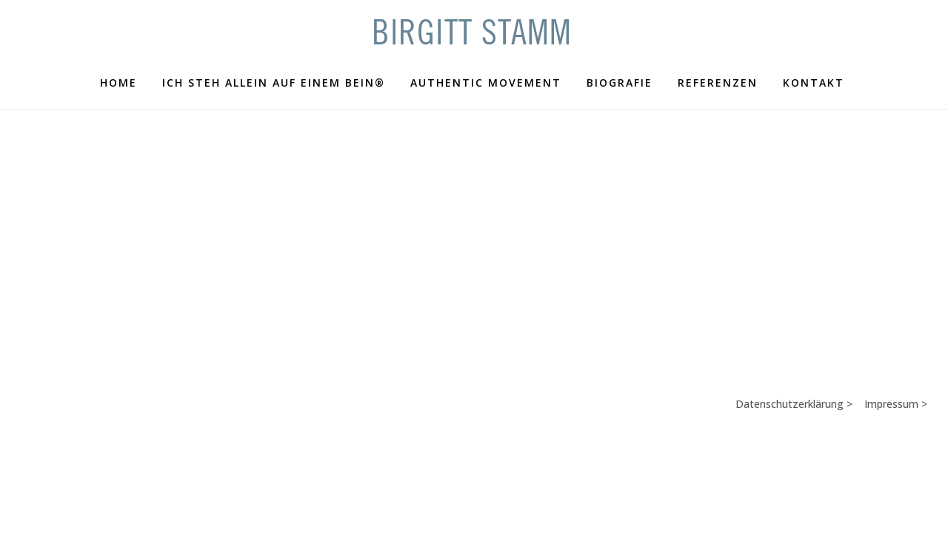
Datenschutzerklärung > (799, 419)
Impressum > (897, 419)
